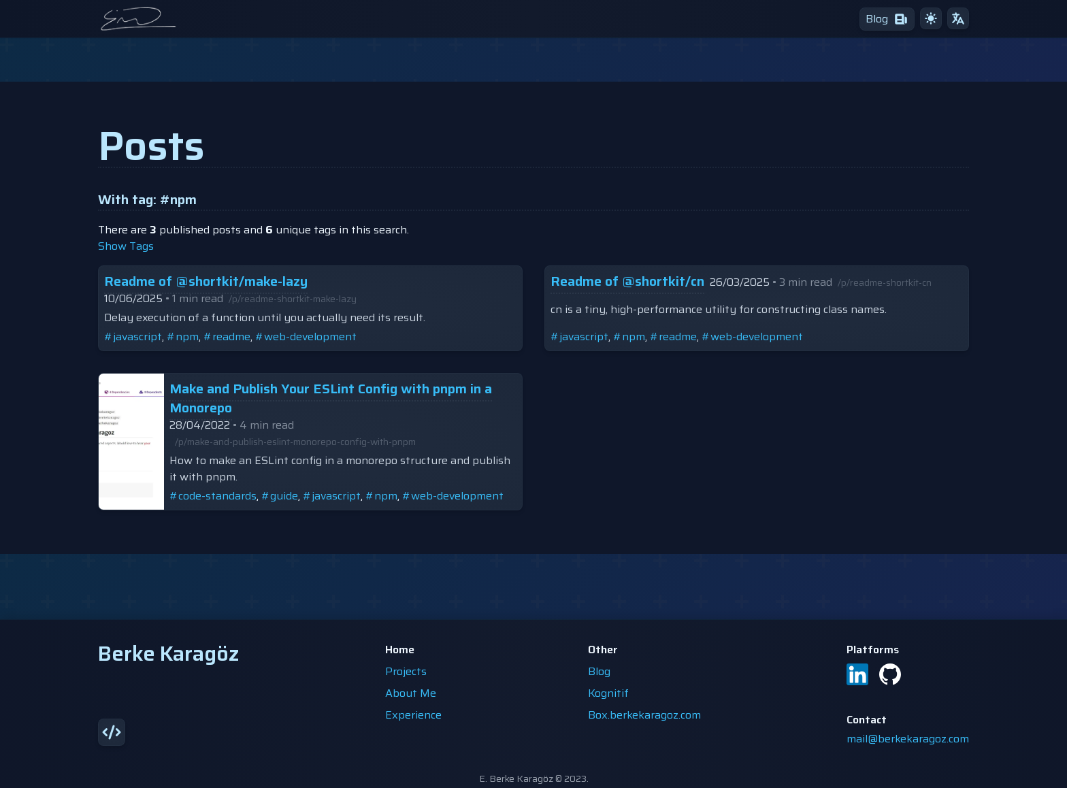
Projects (406, 671)
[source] (111, 732)
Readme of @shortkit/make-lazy (206, 281)
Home (399, 649)
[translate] (958, 18)
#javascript (133, 336)
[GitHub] (890, 674)
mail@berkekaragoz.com (908, 738)
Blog (599, 671)
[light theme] (931, 18)
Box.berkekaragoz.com (644, 714)
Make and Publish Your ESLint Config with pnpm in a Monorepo (330, 398)
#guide (279, 495)
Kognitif (608, 693)
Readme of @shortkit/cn (627, 281)
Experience (413, 714)
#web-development (306, 336)
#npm (183, 336)
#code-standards (213, 495)
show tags (126, 246)
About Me (410, 693)
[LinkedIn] (857, 674)
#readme (226, 336)
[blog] (887, 19)
